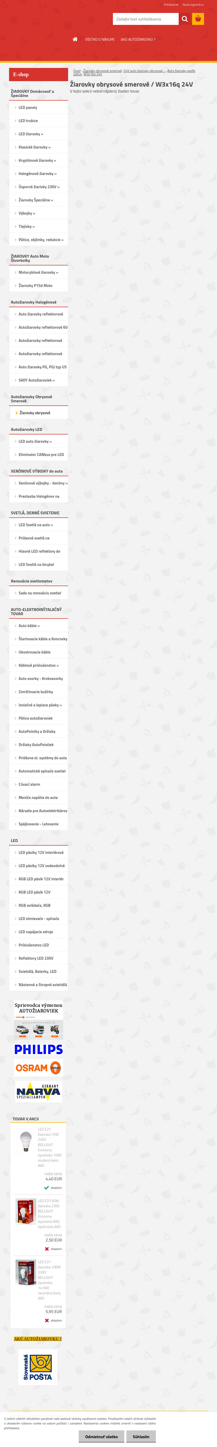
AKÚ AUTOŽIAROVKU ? (138, 39)
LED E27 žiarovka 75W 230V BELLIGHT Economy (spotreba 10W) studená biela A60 (49, 1147)
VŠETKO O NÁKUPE (100, 39)
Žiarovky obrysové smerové (102, 70)
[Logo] (44, 19)
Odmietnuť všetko (101, 1437)
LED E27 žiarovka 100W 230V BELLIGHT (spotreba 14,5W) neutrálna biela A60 (49, 1280)
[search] (185, 19)
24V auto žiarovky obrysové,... (144, 70)
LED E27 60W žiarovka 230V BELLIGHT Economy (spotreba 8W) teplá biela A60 (49, 1213)
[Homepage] (75, 39)
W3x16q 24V (93, 74)
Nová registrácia (193, 4)
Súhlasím (141, 1437)
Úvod (77, 70)
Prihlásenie (171, 4)
